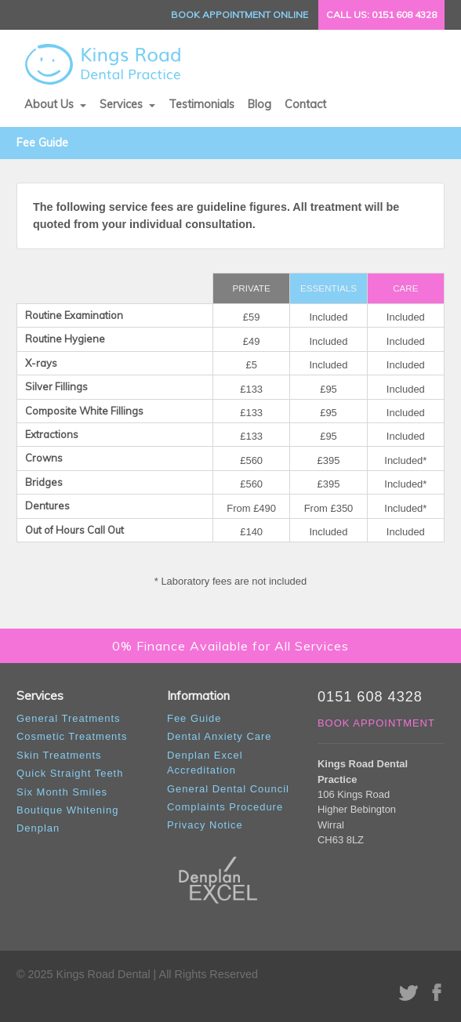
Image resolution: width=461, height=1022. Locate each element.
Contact (305, 104)
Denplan (38, 828)
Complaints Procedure (225, 807)
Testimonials (201, 104)
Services (123, 104)
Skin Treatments (59, 755)
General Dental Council (228, 789)
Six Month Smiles (61, 792)
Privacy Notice (205, 825)
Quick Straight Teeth (69, 773)
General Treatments (68, 718)
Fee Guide (194, 718)
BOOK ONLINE (239, 14)
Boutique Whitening (67, 810)
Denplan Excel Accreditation (205, 762)
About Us (50, 104)
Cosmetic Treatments (71, 736)
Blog (259, 104)
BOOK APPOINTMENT (376, 723)
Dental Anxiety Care (219, 736)
